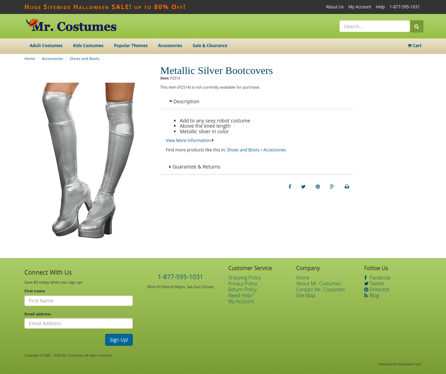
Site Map (305, 295)
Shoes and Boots (85, 58)
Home (29, 58)
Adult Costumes (46, 45)
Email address (37, 313)
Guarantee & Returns (195, 166)
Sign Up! (119, 339)
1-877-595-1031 (405, 7)
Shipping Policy (244, 277)
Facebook (377, 277)
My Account (359, 7)
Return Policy (242, 289)
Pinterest (376, 289)
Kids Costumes (88, 45)
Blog (371, 295)
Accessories (170, 45)
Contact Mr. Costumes (320, 289)
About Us (335, 7)
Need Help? (241, 295)
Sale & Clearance (210, 45)
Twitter (374, 283)
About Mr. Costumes (318, 283)
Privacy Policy (242, 283)
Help (380, 7)
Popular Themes (131, 45)
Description (184, 101)
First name (34, 290)
